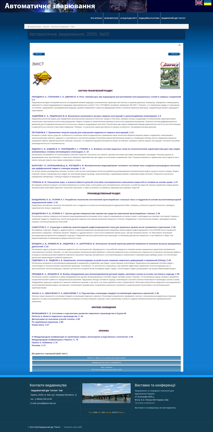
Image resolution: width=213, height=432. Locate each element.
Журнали (46, 27)
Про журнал (96, 18)
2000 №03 (174, 54)
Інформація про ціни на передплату (106, 362)
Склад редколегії (128, 18)
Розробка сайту (73, 427)
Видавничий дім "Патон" (173, 18)
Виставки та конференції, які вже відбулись (155, 408)
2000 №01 (38, 54)
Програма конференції (145, 403)
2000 (72, 27)
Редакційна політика (149, 18)
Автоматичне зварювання (60, 27)
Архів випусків (111, 18)
